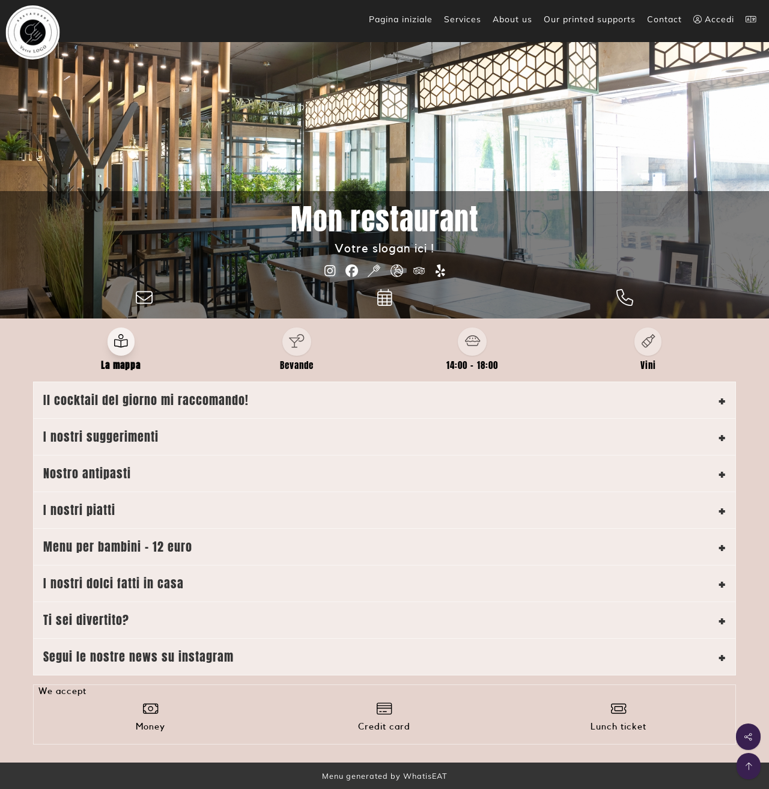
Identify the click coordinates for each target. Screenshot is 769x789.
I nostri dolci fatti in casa (113, 583)
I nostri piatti (79, 510)
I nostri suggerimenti (101, 436)
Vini (648, 365)
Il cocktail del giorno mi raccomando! (146, 400)
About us (512, 19)
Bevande (297, 365)
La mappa (121, 365)
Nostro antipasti (87, 473)
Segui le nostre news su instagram (138, 656)
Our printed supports (590, 19)
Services (462, 19)
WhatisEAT (425, 776)
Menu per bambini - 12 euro (117, 546)
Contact (664, 19)
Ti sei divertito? (86, 620)
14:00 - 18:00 (472, 365)
